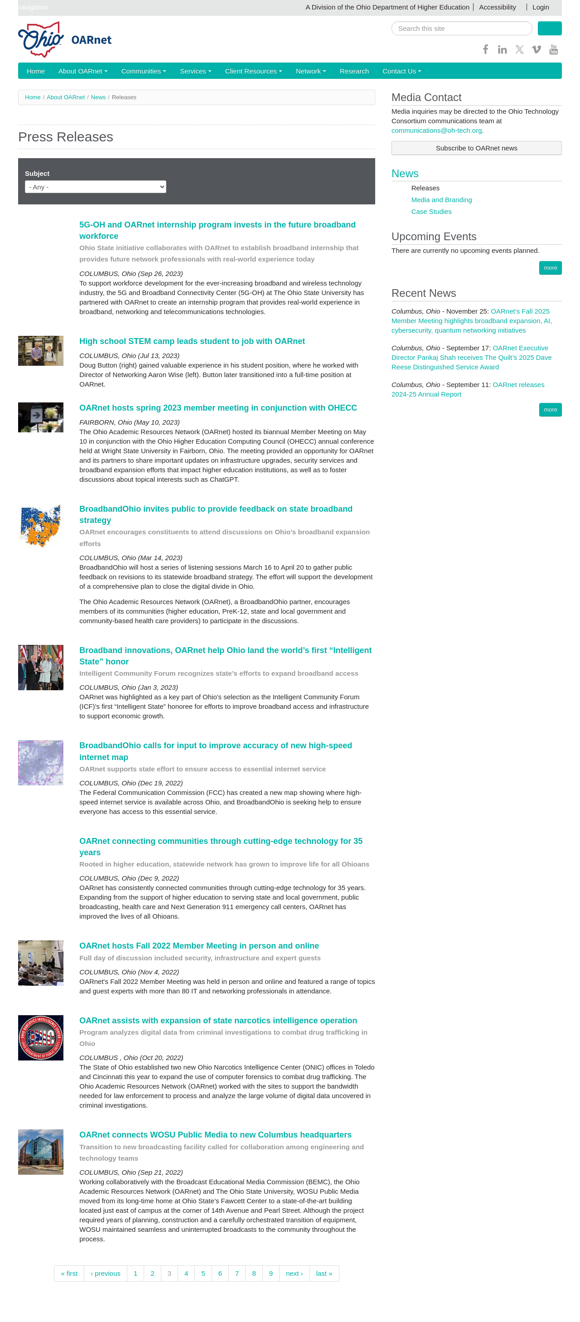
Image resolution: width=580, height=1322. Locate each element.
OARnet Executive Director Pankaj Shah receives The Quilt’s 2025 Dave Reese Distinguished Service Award (472, 357)
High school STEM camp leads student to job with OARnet (192, 341)
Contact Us (384, 71)
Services (187, 71)
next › (294, 1274)
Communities (138, 71)
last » (324, 1274)
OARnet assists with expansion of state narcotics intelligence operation (219, 1021)
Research (339, 71)
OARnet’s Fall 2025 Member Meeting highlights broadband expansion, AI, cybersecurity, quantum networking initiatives (472, 321)
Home (34, 71)
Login (540, 7)
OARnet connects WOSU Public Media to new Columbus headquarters (216, 1135)
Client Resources (243, 71)
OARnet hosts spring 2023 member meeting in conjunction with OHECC (218, 408)
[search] (462, 28)
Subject (37, 174)
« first (69, 1274)
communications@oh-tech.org (437, 131)
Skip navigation (25, 7)
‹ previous (106, 1274)
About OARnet (79, 71)
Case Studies (431, 212)
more (550, 268)
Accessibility (497, 7)
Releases (425, 188)
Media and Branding (441, 200)
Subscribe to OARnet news (476, 148)
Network (298, 71)
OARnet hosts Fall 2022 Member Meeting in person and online (199, 946)
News (98, 97)
